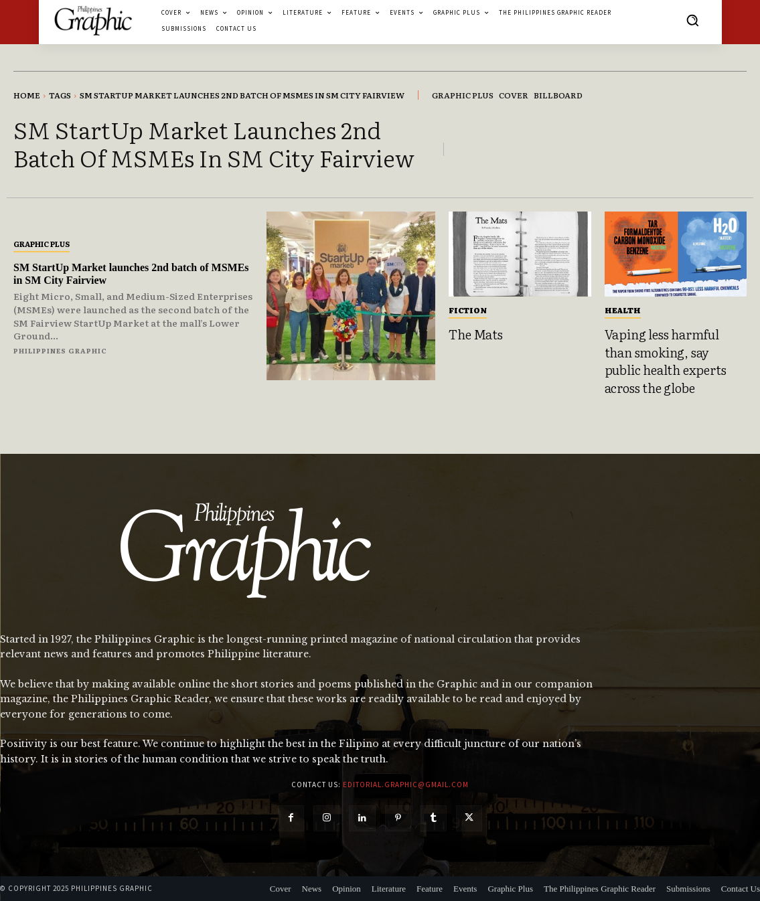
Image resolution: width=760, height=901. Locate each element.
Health (623, 310)
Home (26, 95)
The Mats (475, 334)
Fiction (468, 310)
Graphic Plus (41, 243)
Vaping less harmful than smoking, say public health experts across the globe (666, 361)
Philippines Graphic (60, 350)
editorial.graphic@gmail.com (406, 784)
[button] (692, 20)
